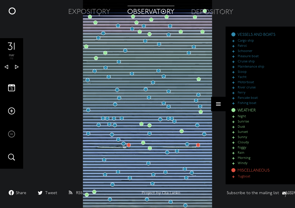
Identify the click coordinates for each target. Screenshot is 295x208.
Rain (241, 153)
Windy (243, 163)
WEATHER (246, 110)
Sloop (242, 72)
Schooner (245, 51)
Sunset (243, 132)
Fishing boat (247, 103)
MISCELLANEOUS (253, 170)
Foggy (242, 147)
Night (242, 116)
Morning (244, 158)
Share (21, 193)
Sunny (242, 137)
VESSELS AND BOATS (256, 35)
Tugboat (244, 176)
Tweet (51, 193)
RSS (79, 193)
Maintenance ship (251, 66)
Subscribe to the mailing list (253, 193)
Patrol (242, 46)
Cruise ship (246, 61)
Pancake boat (248, 98)
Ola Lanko (171, 193)
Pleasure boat (248, 56)
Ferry (242, 92)
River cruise (247, 87)
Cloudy (243, 142)
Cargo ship (246, 40)
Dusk (241, 127)
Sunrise (243, 121)
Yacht (242, 77)
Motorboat (246, 82)
